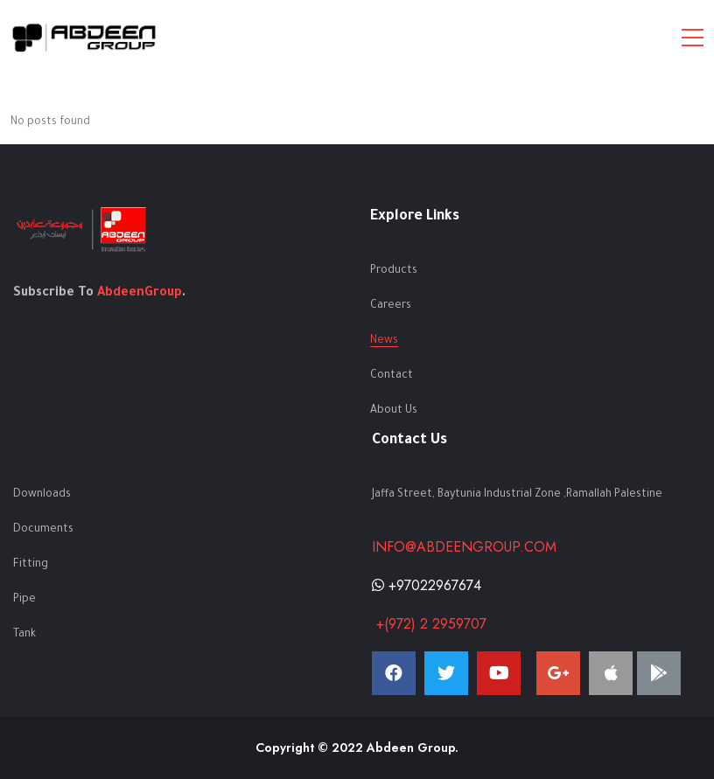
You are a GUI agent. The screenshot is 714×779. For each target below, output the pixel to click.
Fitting (30, 565)
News (384, 341)
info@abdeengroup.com (464, 547)
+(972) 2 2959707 (429, 624)
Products (393, 271)
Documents (43, 530)
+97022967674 (426, 585)
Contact (391, 376)
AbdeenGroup (139, 294)
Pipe (24, 600)
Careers (390, 306)
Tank (24, 635)
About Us (393, 411)
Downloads (42, 495)
